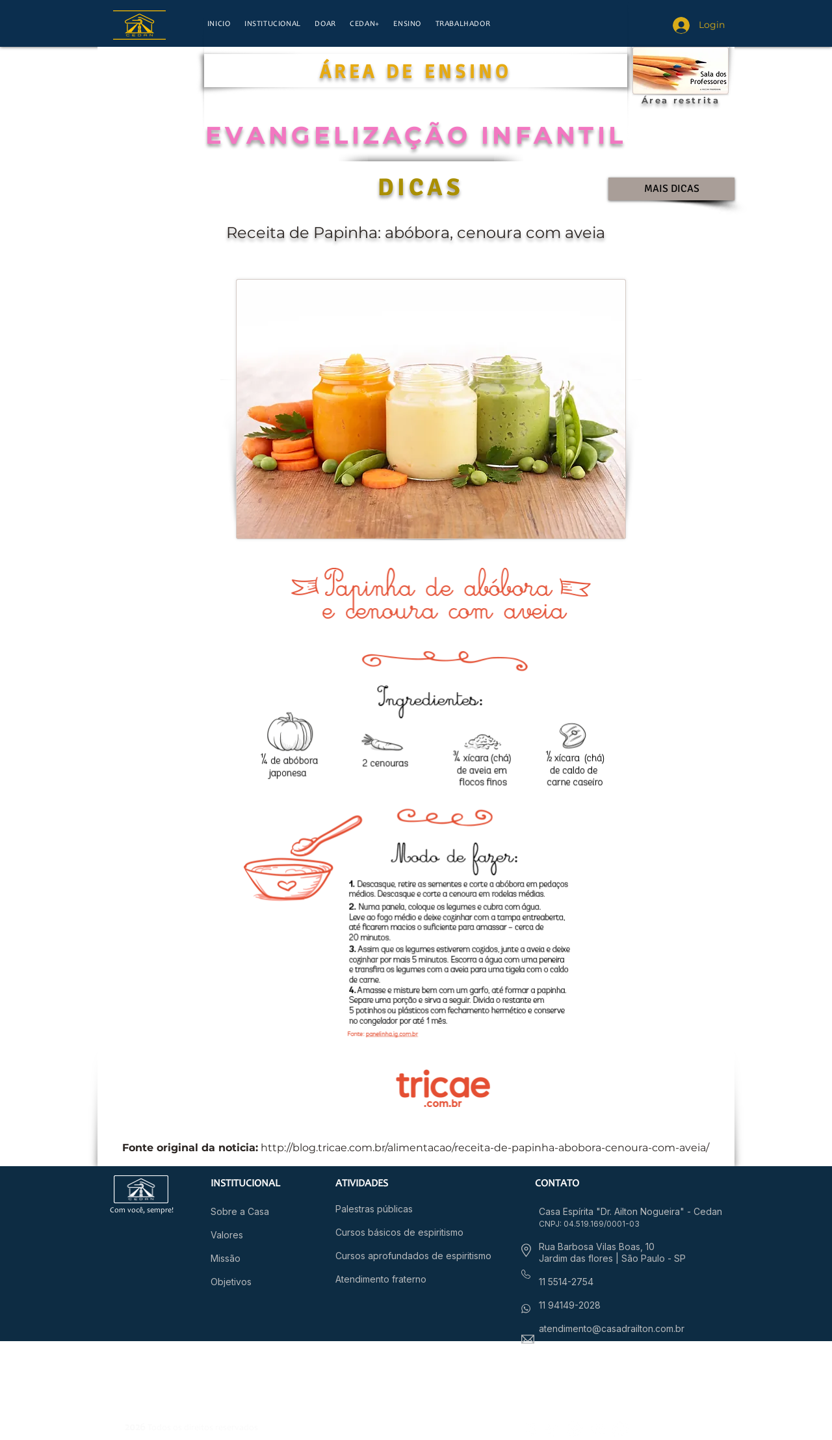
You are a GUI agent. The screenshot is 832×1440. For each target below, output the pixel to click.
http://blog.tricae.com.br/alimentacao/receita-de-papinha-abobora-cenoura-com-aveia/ (485, 1147)
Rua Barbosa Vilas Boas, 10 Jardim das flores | (597, 1252)
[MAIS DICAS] (671, 189)
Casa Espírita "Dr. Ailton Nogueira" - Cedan (630, 1211)
